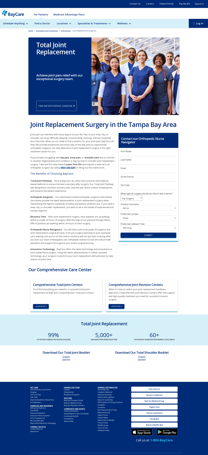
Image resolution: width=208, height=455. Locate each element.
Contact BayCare (36, 429)
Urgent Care (154, 407)
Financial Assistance (37, 413)
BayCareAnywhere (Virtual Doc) (42, 400)
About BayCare (103, 390)
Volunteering (68, 392)
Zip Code (125, 185)
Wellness (122, 23)
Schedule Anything (14, 23)
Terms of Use (103, 428)
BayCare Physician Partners (74, 406)
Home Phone (127, 177)
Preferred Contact (129, 214)
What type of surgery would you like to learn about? (146, 194)
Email (123, 168)
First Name (126, 151)
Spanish (66, 359)
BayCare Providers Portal (73, 401)
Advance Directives (105, 395)
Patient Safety (103, 418)
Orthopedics (66, 30)
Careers (150, 3)
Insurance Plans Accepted (40, 416)
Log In (199, 23)
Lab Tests (34, 397)
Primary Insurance (130, 204)
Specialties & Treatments (92, 23)
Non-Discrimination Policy (107, 410)
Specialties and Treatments (47, 30)
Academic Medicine (105, 392)
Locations (62, 23)
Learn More (40, 307)
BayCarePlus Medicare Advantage (43, 423)
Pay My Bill (184, 3)
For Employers (35, 402)
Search (198, 3)
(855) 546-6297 (68, 168)
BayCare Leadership (105, 400)
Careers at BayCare (154, 395)
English (66, 356)
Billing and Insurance (38, 408)
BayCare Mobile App (154, 425)
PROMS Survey (103, 425)
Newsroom (34, 432)
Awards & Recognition (106, 397)
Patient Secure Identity (106, 420)
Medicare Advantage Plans (68, 14)
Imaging (33, 392)
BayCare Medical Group (73, 403)
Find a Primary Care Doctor (40, 390)
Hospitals (101, 405)
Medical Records (104, 413)
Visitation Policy (103, 431)
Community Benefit (71, 416)
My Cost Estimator (37, 421)
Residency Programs (71, 395)
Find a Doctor (42, 23)
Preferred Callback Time (133, 224)
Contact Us (135, 3)
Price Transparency (37, 418)
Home (30, 30)
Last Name (126, 160)
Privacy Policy (103, 423)
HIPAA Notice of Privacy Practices (110, 402)
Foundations (68, 419)
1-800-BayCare (161, 440)
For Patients (41, 14)
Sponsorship (68, 421)
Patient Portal (166, 3)
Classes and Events (71, 411)
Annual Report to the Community (76, 414)
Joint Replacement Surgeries (84, 30)
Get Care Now (35, 395)
